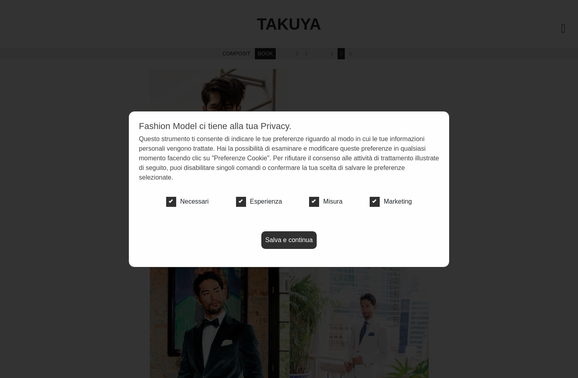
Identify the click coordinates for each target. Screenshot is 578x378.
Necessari (187, 201)
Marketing (391, 201)
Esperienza (259, 201)
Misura (325, 201)
